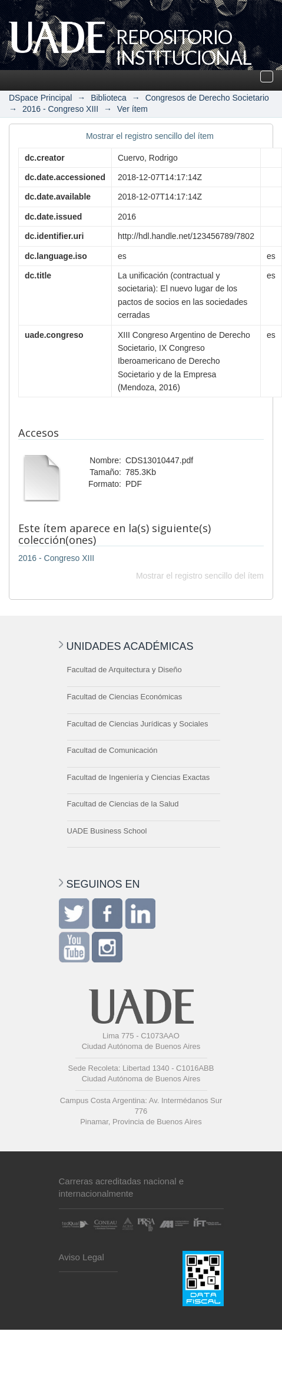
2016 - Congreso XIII (60, 109)
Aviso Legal (81, 1257)
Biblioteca (109, 97)
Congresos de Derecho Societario (207, 97)
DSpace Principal (40, 97)
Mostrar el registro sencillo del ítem (150, 136)
